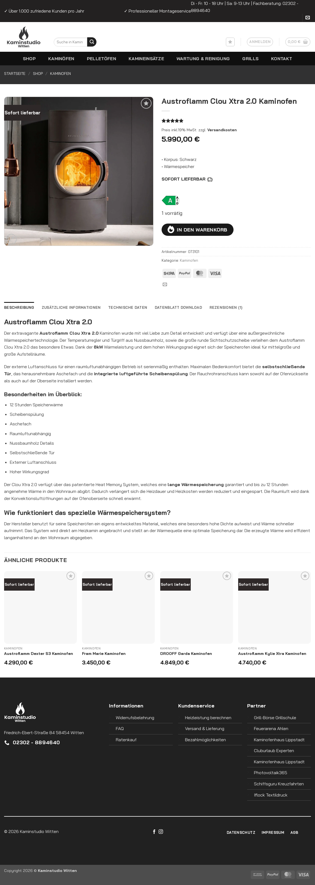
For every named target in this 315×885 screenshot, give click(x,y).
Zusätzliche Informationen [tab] (71, 307)
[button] (260, 42)
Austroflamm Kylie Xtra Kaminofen (272, 653)
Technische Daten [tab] (127, 307)
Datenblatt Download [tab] (178, 307)
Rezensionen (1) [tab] (226, 307)
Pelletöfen (101, 58)
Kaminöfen (61, 58)
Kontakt (281, 58)
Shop (29, 58)
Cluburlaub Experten (274, 750)
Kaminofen (60, 73)
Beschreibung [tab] (19, 307)
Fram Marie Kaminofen (104, 653)
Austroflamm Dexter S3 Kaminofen (38, 653)
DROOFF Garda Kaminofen (186, 653)
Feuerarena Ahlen (271, 728)
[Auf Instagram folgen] (161, 831)
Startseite (14, 73)
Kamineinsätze (146, 58)
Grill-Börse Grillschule (275, 717)
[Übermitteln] (91, 42)
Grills (250, 58)
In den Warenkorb (202, 230)
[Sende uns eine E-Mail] (307, 18)
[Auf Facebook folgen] (154, 831)
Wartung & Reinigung (203, 58)
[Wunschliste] (230, 42)
